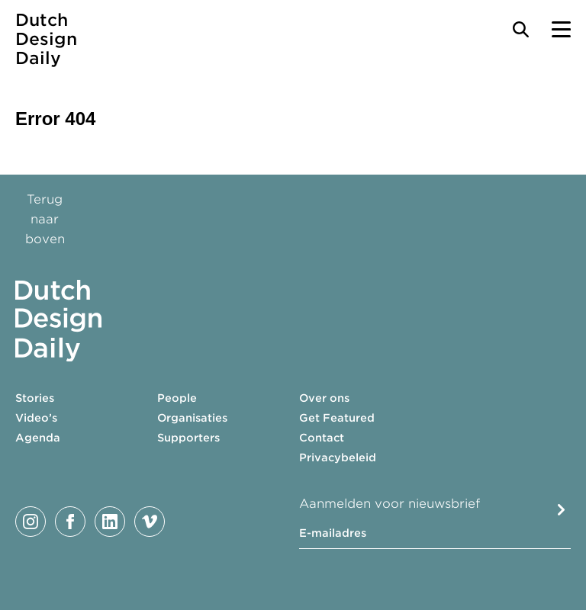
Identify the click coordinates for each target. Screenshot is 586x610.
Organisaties (192, 418)
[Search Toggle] (521, 29)
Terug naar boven (45, 219)
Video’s (36, 418)
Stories (34, 398)
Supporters (188, 438)
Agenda (37, 438)
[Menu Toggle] (561, 29)
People (177, 398)
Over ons (324, 398)
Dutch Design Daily (46, 39)
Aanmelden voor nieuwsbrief (389, 503)
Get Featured (337, 418)
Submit (561, 509)
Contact (321, 438)
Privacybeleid (337, 457)
